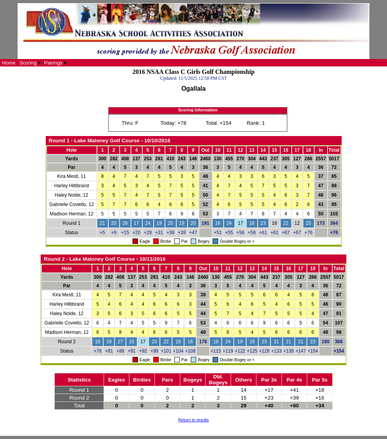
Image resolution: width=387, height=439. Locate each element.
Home (9, 63)
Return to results (193, 419)
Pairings (53, 63)
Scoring (28, 63)
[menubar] (34, 62)
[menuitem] (9, 62)
